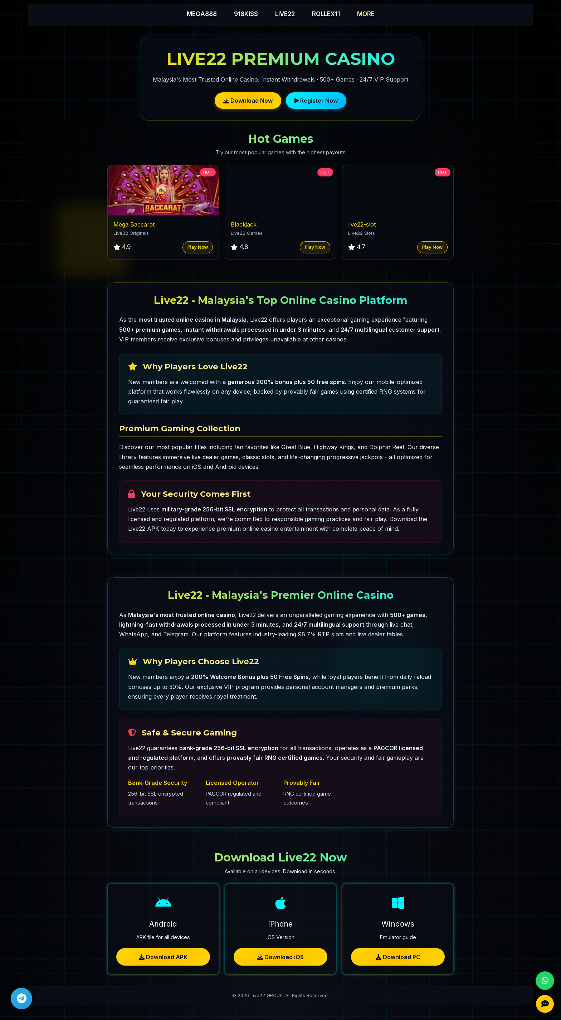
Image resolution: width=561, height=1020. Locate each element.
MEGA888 (202, 14)
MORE (366, 14)
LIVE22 (285, 14)
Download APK (163, 957)
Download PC (398, 957)
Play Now (197, 247)
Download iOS (280, 957)
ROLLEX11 (326, 14)
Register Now (316, 100)
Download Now (248, 100)
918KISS (246, 14)
